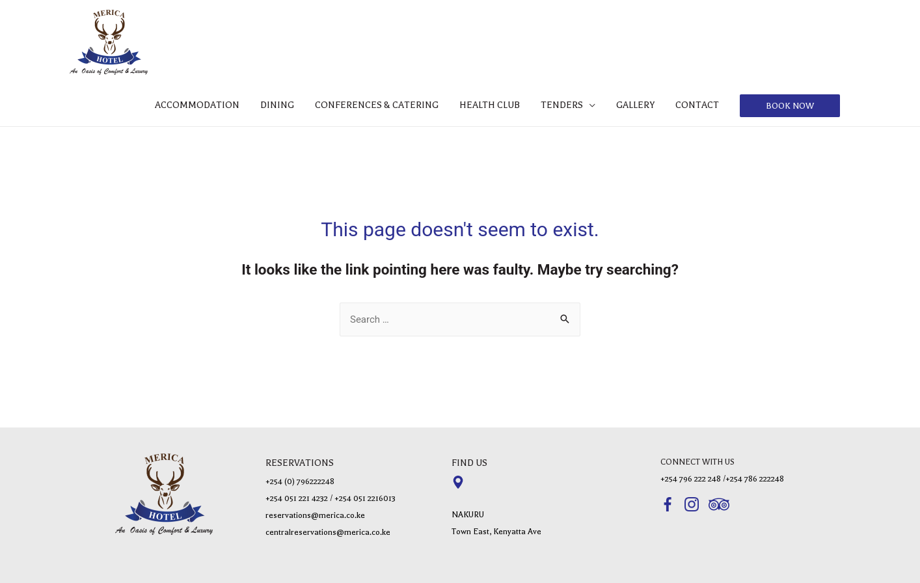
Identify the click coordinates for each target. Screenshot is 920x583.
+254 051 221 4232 (296, 498)
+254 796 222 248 (690, 478)
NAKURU (468, 514)
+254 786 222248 (754, 478)
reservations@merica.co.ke (315, 515)
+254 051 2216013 (365, 498)
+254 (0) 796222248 (299, 481)
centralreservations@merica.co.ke (327, 532)
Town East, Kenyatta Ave (496, 531)
